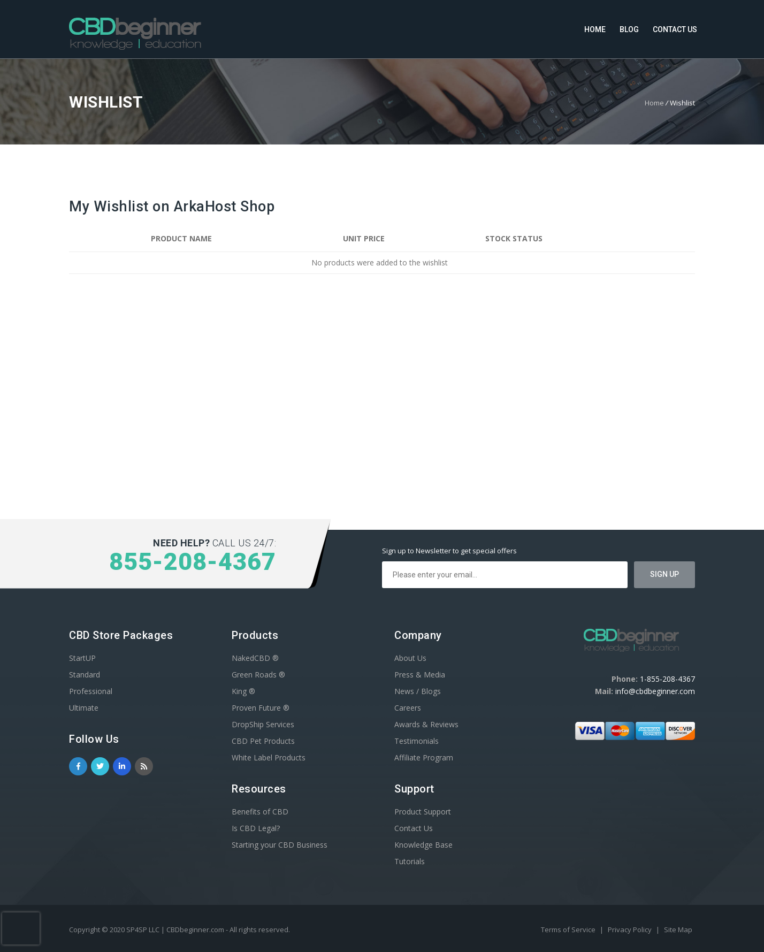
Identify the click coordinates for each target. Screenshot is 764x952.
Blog (629, 29)
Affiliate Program (423, 757)
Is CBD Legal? (256, 828)
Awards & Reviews (426, 724)
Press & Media (419, 674)
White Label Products (268, 757)
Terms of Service (569, 929)
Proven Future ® (260, 708)
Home (595, 29)
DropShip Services (263, 724)
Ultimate (83, 708)
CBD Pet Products (263, 741)
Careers (407, 708)
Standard (84, 674)
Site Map (678, 929)
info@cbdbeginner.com (655, 691)
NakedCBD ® (255, 658)
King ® (243, 691)
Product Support (422, 811)
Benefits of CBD (260, 811)
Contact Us (675, 29)
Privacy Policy (630, 929)
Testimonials (416, 741)
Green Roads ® (258, 674)
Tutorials (409, 861)
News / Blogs (417, 691)
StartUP (82, 658)
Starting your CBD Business (279, 845)
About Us (410, 658)
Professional (90, 691)
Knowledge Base (423, 845)
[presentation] (21, 928)
